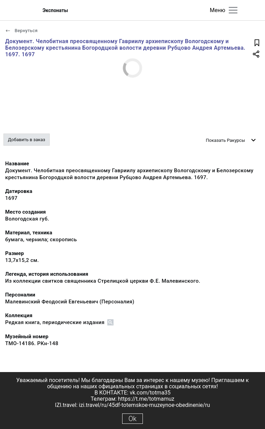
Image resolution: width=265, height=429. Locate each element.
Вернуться (21, 30)
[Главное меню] (233, 10)
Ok (132, 419)
